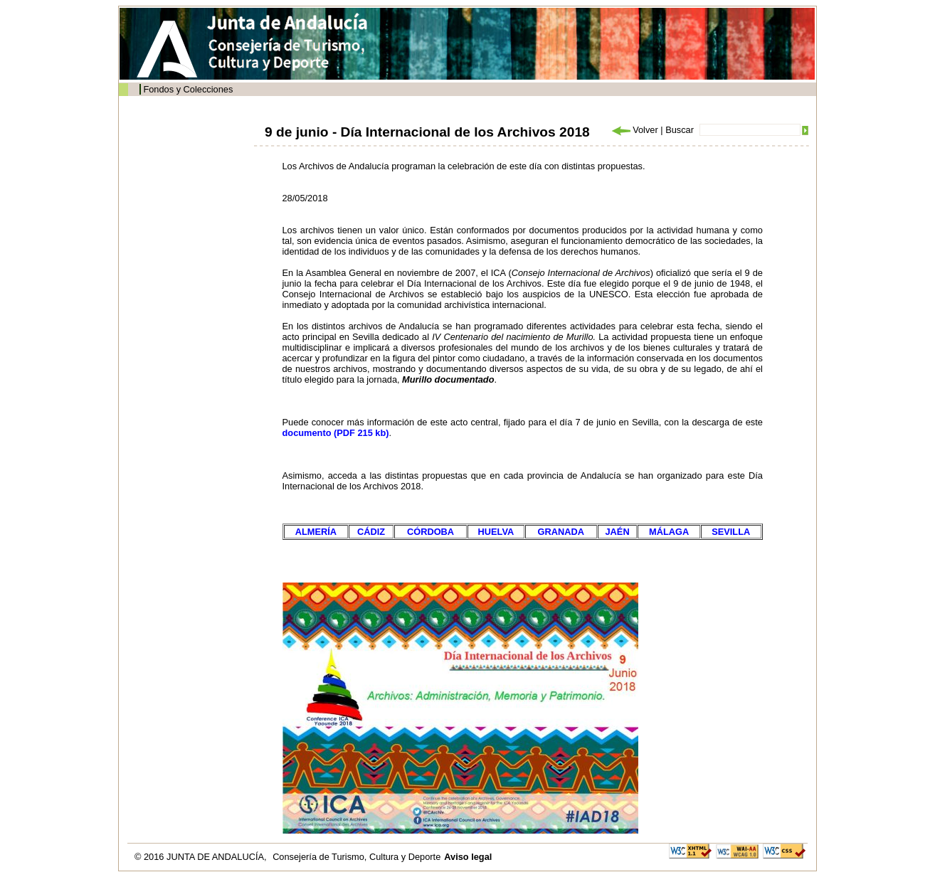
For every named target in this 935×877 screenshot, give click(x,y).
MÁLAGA (669, 531)
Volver (634, 129)
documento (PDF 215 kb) (335, 432)
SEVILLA (731, 531)
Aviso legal (468, 856)
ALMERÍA (316, 531)
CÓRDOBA (430, 531)
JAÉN (618, 531)
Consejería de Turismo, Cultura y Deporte (356, 856)
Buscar (679, 129)
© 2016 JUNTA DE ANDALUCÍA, (201, 856)
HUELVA (496, 531)
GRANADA (561, 531)
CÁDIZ (371, 531)
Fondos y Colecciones (188, 89)
